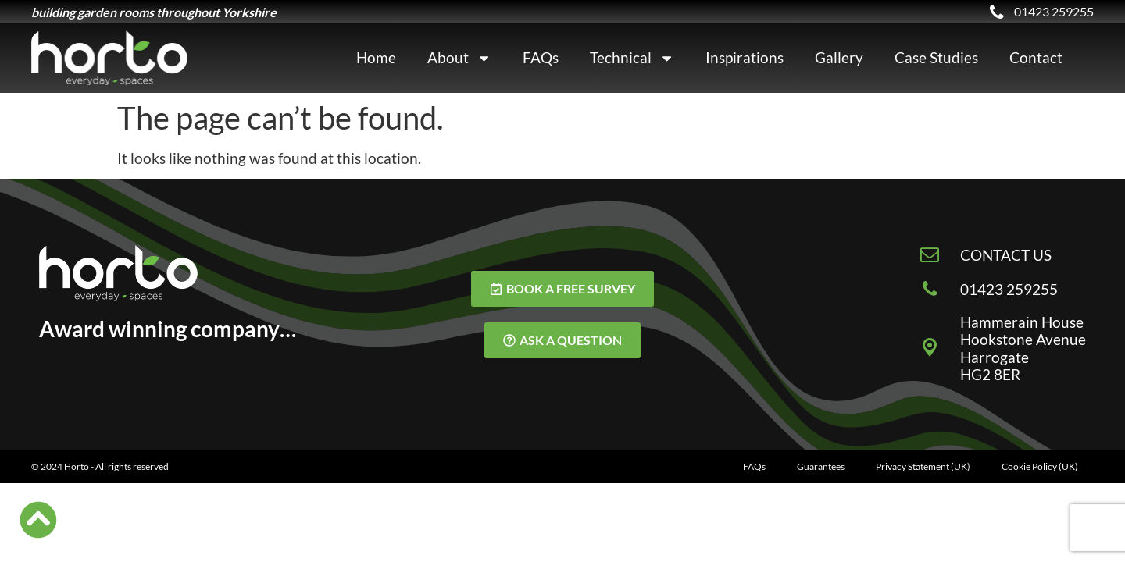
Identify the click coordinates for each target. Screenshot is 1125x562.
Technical (632, 58)
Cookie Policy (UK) (1040, 466)
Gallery (839, 57)
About (459, 58)
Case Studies (936, 57)
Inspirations (744, 57)
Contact (1035, 57)
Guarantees (821, 466)
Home (376, 57)
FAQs (541, 57)
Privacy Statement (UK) (923, 466)
